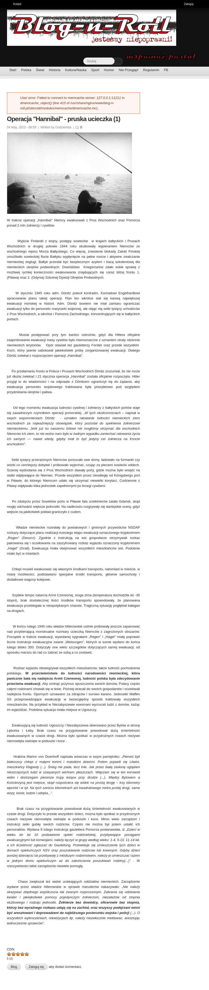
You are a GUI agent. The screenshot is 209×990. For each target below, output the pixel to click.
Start (12, 70)
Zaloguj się (36, 967)
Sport (95, 70)
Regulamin (151, 70)
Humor (109, 70)
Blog (14, 967)
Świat (40, 70)
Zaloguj (188, 3)
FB (166, 70)
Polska (26, 70)
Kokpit (18, 3)
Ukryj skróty (203, 4)
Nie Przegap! (128, 70)
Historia (54, 70)
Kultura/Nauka (75, 70)
